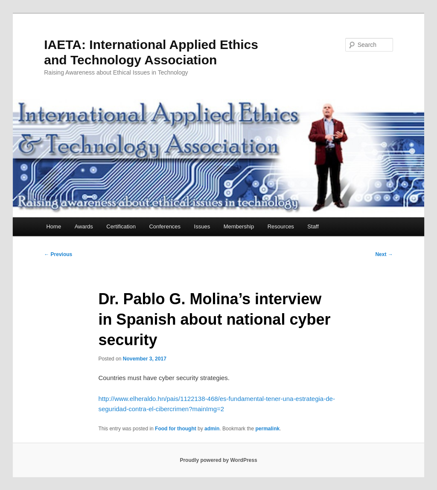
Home (53, 226)
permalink (267, 429)
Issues (202, 226)
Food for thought (175, 429)
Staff (313, 226)
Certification (121, 226)
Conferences (165, 226)
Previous (58, 254)
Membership (239, 226)
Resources (281, 226)
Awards (84, 226)
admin (211, 429)
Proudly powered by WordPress (218, 460)
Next (384, 254)
